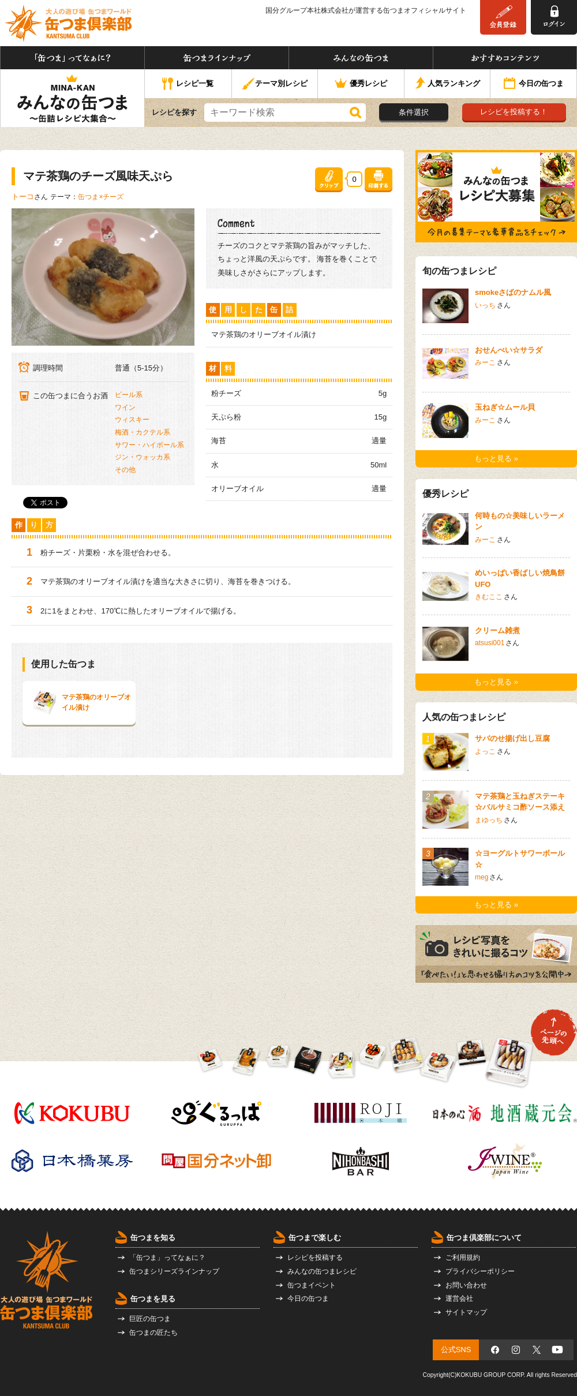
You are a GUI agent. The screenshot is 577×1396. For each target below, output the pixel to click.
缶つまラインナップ (216, 57)
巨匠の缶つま (150, 1319)
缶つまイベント (311, 1285)
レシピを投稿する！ (514, 111)
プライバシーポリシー (480, 1271)
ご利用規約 (462, 1257)
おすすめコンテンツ (504, 57)
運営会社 (459, 1298)
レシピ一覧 (187, 84)
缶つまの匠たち (153, 1332)
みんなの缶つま (361, 57)
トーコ (23, 196)
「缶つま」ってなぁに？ (72, 57)
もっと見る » (496, 458)
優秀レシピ (361, 84)
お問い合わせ (466, 1285)
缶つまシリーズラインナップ (174, 1271)
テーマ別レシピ (274, 84)
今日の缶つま (534, 84)
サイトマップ (466, 1312)
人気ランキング (447, 84)
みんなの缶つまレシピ (322, 1271)
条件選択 (414, 112)
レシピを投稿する (315, 1257)
